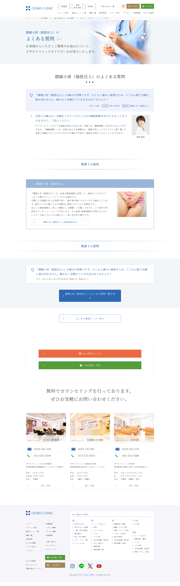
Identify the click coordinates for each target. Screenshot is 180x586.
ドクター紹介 (31, 547)
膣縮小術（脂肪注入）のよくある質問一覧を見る (90, 295)
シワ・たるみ (79, 543)
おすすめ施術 (31, 561)
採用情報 (49, 535)
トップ (28, 524)
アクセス (29, 550)
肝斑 (95, 527)
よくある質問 (31, 543)
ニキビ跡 (97, 537)
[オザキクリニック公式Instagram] (123, 6)
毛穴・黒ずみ (98, 543)
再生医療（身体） (120, 543)
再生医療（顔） (99, 549)
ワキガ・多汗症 (120, 533)
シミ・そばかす (99, 524)
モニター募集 (51, 531)
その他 (137, 524)
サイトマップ (51, 549)
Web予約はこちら (72, 353)
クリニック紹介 (31, 527)
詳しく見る (46, 485)
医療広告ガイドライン (34, 568)
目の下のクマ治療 (81, 527)
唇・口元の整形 (80, 537)
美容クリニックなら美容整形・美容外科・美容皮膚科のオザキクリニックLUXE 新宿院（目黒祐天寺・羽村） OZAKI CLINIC (39, 8)
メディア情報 (51, 527)
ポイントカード (31, 565)
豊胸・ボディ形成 (120, 527)
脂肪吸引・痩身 (120, 524)
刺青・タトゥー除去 (121, 530)
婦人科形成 (118, 537)
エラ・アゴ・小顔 (81, 540)
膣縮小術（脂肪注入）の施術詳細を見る (60, 222)
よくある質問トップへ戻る (90, 318)
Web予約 (133, 6)
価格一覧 (29, 535)
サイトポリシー (51, 545)
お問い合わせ (51, 542)
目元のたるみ (79, 524)
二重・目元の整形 (81, 530)
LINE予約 (147, 6)
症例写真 (29, 539)
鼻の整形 (78, 533)
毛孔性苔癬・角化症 (101, 540)
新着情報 (49, 524)
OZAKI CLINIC (88, 575)
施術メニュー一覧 (32, 531)
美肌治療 (97, 546)
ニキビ (96, 533)
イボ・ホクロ (98, 530)
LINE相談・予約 (71, 365)
